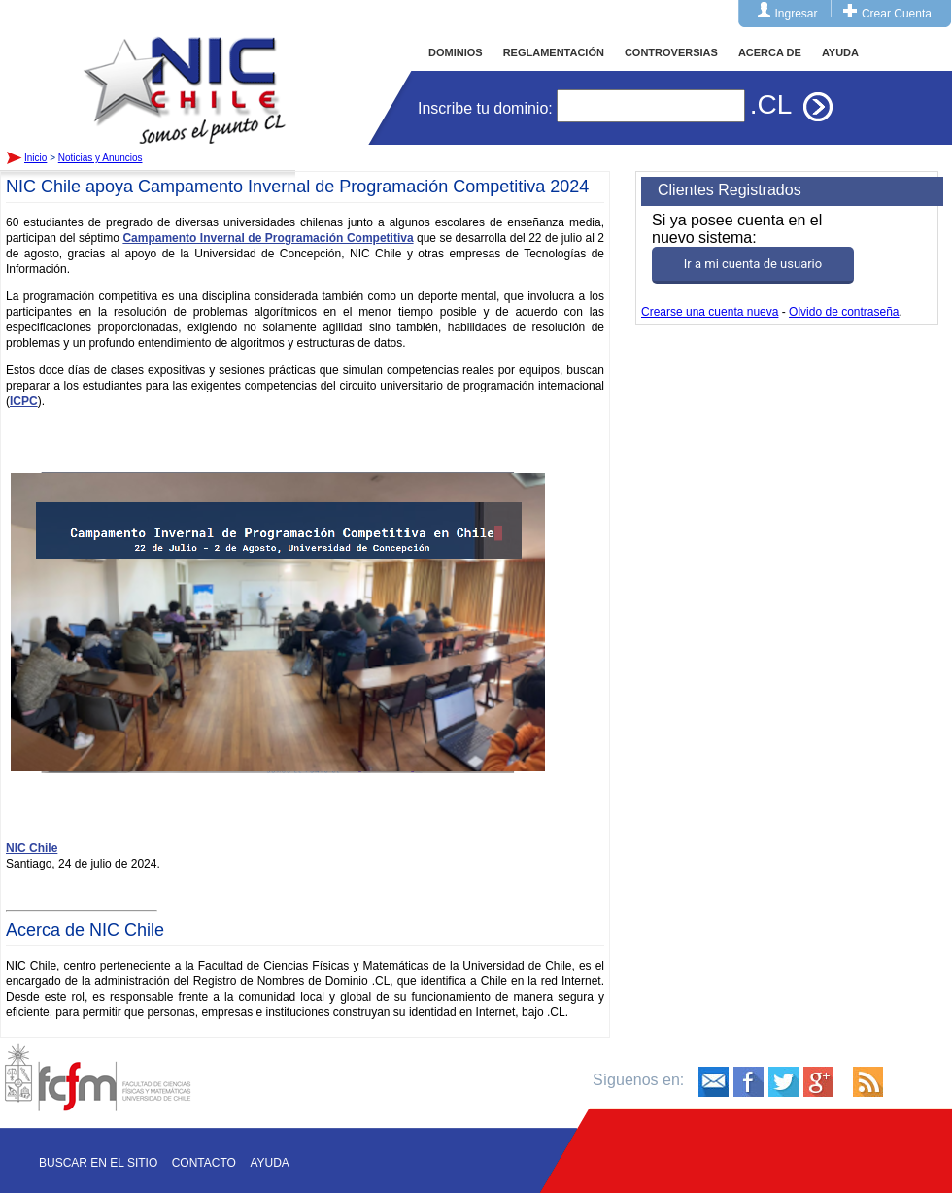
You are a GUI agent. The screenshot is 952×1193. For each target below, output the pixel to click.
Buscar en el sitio (98, 1163)
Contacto (204, 1163)
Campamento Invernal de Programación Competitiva (267, 238)
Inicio (184, 72)
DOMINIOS (455, 52)
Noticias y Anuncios (100, 158)
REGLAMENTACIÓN (553, 52)
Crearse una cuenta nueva (709, 312)
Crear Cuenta (897, 13)
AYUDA (840, 52)
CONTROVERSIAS (671, 52)
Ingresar (796, 13)
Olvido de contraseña (844, 312)
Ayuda (269, 1163)
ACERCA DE (769, 52)
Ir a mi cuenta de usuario (753, 263)
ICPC (24, 401)
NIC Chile (31, 848)
